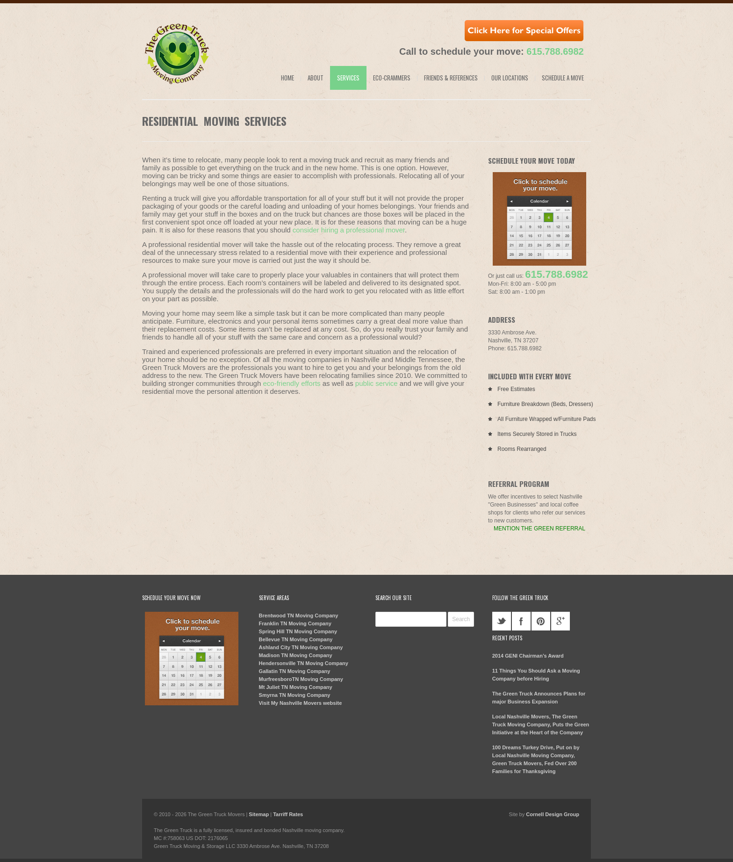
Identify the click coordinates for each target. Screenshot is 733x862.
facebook (521, 621)
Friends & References (451, 77)
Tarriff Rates (288, 814)
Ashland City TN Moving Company (301, 647)
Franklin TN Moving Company (295, 623)
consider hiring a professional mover (349, 230)
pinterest (541, 621)
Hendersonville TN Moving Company (303, 663)
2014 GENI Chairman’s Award (528, 656)
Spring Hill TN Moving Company (298, 631)
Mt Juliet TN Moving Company (295, 687)
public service (376, 383)
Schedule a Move (563, 77)
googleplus (560, 621)
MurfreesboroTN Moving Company (301, 679)
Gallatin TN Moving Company (295, 671)
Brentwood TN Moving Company (298, 615)
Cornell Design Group (552, 814)
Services (348, 77)
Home (287, 77)
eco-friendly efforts (291, 383)
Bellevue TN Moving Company (296, 639)
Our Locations (509, 77)
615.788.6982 (554, 51)
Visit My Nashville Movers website (300, 703)
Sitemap (259, 814)
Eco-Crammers (391, 77)
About (315, 77)
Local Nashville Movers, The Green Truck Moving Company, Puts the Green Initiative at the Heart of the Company (540, 724)
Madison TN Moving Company (295, 655)
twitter (501, 621)
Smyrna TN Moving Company (295, 695)
